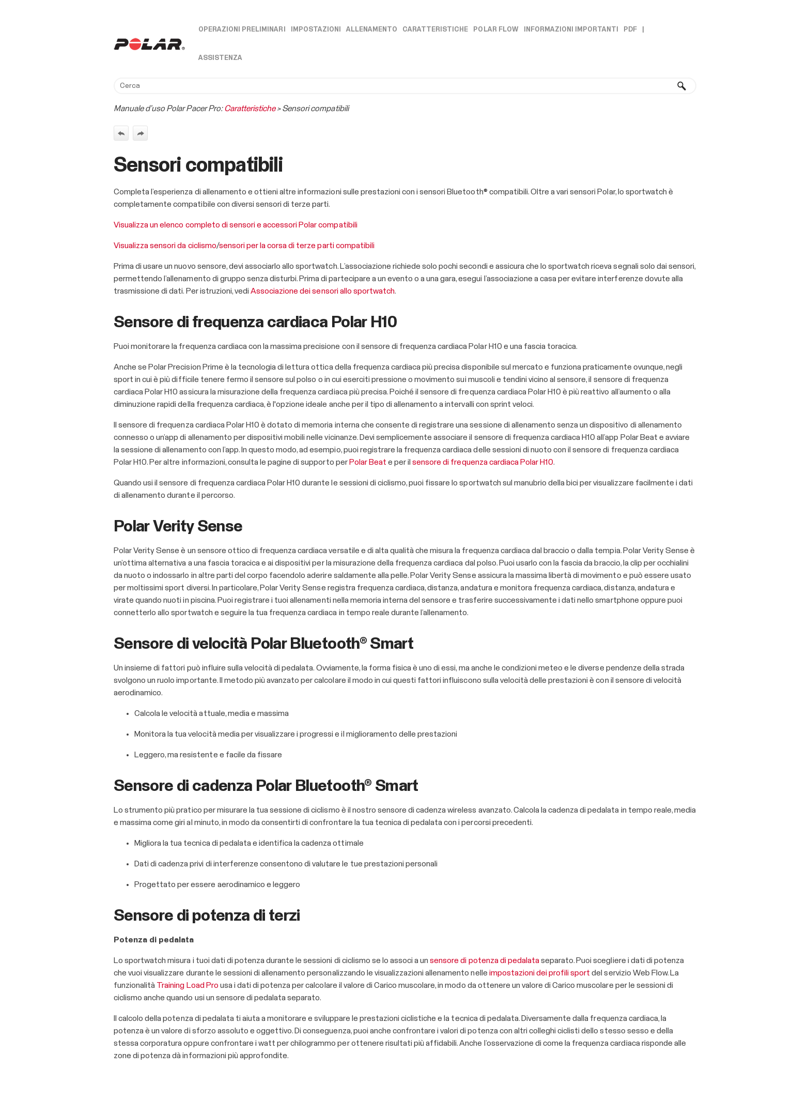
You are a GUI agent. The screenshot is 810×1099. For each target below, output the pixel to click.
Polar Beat (367, 462)
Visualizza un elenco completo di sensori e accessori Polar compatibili (235, 225)
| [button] (643, 29)
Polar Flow (495, 29)
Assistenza (220, 58)
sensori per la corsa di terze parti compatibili (297, 245)
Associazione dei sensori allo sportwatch (323, 291)
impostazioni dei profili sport (539, 973)
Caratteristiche (435, 29)
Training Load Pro (187, 985)
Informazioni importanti (571, 29)
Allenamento (371, 29)
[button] (681, 86)
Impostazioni (316, 29)
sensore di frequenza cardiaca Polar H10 (482, 462)
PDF (630, 29)
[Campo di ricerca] (405, 86)
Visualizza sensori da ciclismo (165, 245)
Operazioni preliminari (242, 29)
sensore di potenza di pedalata (484, 960)
